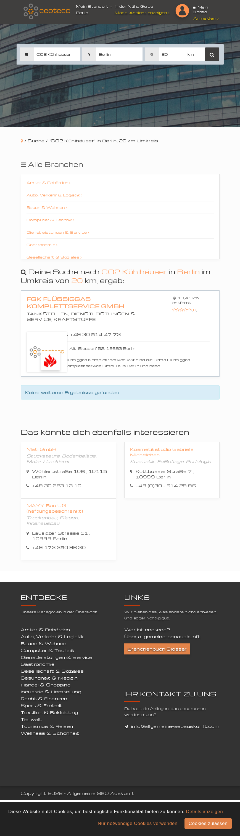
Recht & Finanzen (44, 698)
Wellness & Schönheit (50, 733)
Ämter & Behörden (49, 182)
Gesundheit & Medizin (49, 678)
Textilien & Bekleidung (49, 712)
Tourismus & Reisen (47, 726)
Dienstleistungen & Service (58, 232)
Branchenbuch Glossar (157, 649)
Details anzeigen (204, 811)
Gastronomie (42, 244)
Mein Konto (200, 9)
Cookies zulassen (208, 823)
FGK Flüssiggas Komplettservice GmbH (75, 302)
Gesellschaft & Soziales (54, 257)
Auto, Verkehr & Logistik (55, 195)
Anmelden (206, 18)
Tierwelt (31, 719)
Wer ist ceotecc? (147, 629)
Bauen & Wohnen (47, 207)
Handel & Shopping (46, 685)
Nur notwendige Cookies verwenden (138, 823)
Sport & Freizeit (42, 705)
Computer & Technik (51, 219)
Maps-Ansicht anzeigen (143, 12)
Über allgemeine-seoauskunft (162, 636)
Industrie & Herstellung (51, 691)
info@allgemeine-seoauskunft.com (175, 726)
